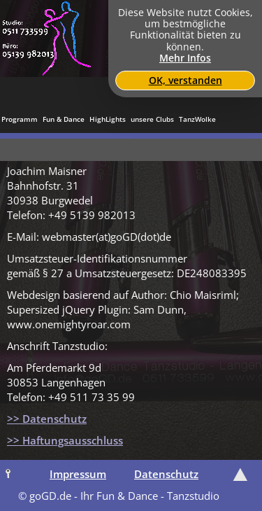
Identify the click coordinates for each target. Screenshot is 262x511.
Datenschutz (166, 474)
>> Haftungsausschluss (65, 440)
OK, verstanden (185, 80)
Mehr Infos (185, 58)
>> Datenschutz (47, 419)
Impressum (78, 474)
